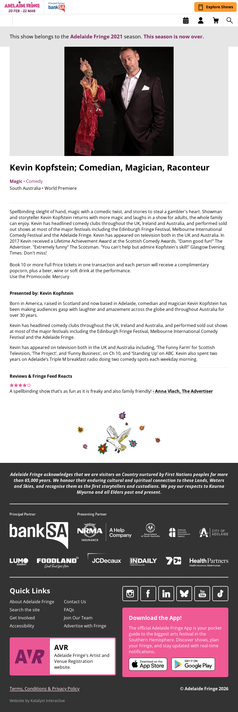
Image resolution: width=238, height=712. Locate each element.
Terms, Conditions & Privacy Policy (44, 689)
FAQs (69, 610)
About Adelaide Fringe (32, 602)
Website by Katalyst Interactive (37, 700)
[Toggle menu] (6, 20)
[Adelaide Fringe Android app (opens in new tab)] (193, 664)
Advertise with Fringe (85, 626)
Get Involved (22, 618)
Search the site (25, 610)
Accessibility (22, 626)
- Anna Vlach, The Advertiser (183, 391)
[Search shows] (230, 20)
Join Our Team (78, 618)
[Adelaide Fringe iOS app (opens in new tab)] (148, 664)
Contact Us (75, 602)
